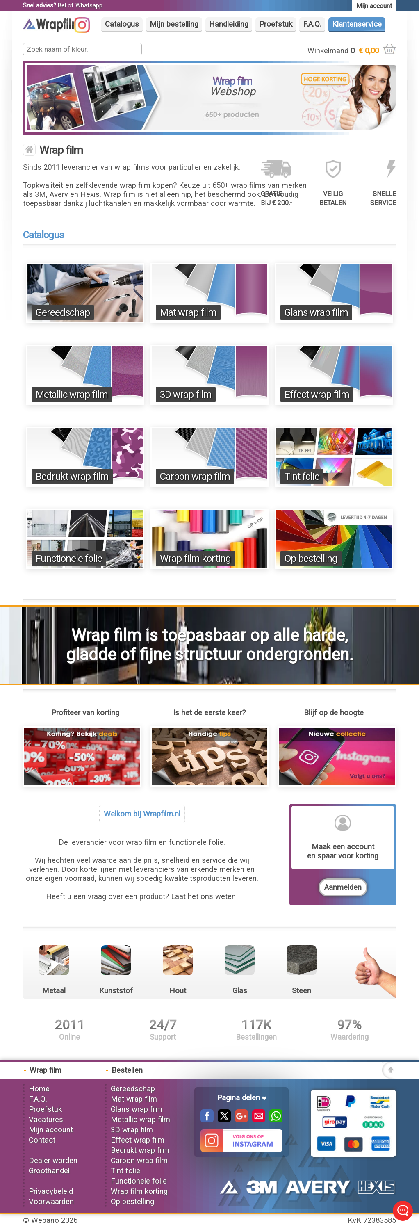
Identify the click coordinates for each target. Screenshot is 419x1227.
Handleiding (228, 24)
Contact (42, 1140)
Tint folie (302, 476)
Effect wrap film (317, 394)
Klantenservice (357, 24)
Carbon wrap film (195, 476)
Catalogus (122, 24)
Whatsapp (88, 5)
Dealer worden (53, 1160)
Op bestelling (311, 558)
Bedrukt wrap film (72, 476)
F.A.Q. (312, 24)
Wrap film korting (195, 558)
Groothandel (49, 1170)
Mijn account (51, 1129)
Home (39, 1088)
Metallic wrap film (72, 394)
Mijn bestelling (174, 24)
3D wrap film (186, 394)
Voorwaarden (51, 1201)
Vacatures (46, 1119)
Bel (62, 5)
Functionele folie (69, 558)
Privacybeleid (51, 1191)
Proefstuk (275, 24)
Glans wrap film (316, 312)
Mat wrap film (188, 312)
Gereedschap (63, 312)
